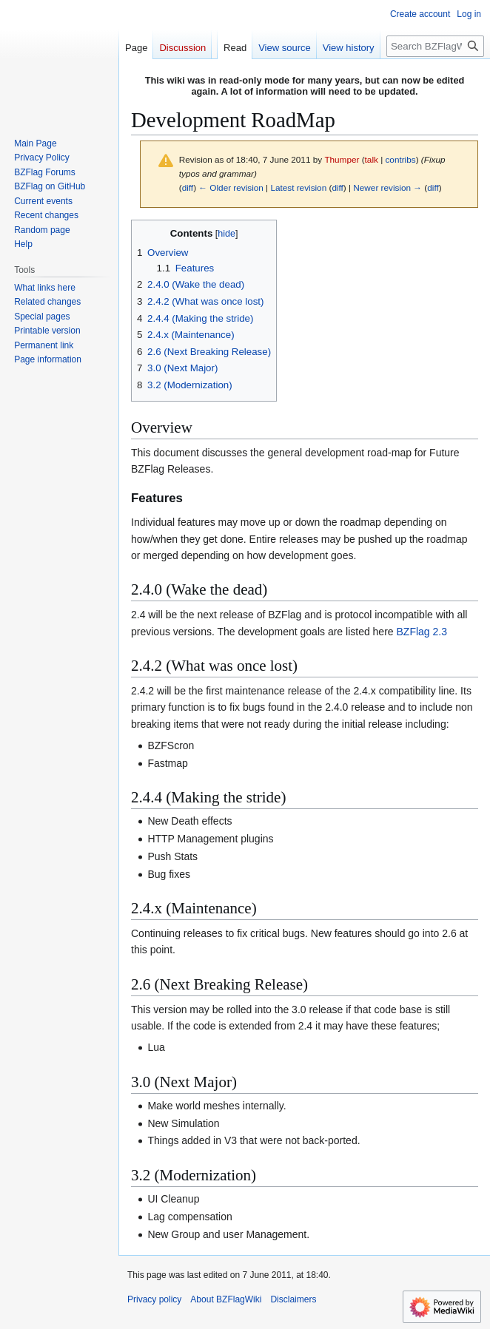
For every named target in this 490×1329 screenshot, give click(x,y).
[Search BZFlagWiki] (435, 46)
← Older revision (231, 187)
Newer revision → (387, 187)
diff (187, 187)
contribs (400, 159)
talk (371, 159)
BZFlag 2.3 (422, 632)
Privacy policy (154, 1299)
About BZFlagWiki (225, 1299)
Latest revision (298, 187)
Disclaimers (293, 1299)
